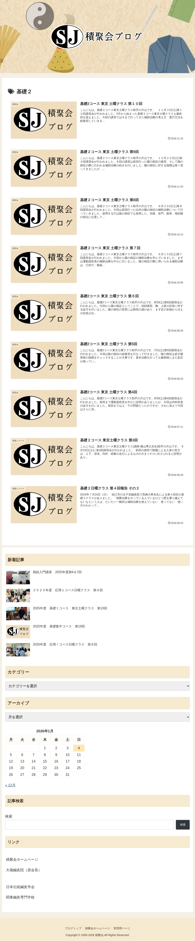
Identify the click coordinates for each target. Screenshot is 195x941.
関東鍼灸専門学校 (20, 897)
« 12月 (10, 785)
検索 (8, 817)
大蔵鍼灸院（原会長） (24, 870)
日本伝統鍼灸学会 (20, 887)
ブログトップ (72, 928)
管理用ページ (122, 928)
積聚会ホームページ (22, 860)
